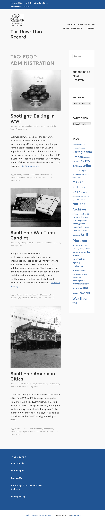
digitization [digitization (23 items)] (78, 166)
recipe (22, 177)
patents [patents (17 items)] (83, 220)
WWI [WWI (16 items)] (85, 299)
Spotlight (29, 177)
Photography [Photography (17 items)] (78, 227)
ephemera (27, 295)
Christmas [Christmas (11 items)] (86, 157)
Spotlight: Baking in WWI (33, 118)
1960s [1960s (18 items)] (79, 145)
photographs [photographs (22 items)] (79, 223)
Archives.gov (17, 470)
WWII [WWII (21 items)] (75, 303)
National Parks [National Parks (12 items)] (78, 214)
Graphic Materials (51, 384)
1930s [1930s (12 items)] (75, 145)
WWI (46, 177)
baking (19, 175)
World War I (39, 177)
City (18, 429)
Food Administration (43, 175)
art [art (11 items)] (84, 145)
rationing (15, 177)
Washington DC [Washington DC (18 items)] (79, 281)
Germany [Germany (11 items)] (75, 171)
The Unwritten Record (28, 34)
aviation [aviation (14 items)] (76, 148)
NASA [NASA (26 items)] (84, 192)
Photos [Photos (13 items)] (86, 227)
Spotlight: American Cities (31, 376)
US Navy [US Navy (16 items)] (87, 274)
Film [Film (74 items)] (87, 166)
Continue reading (30, 166)
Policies (90, 28)
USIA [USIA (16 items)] (81, 274)
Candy (19, 295)
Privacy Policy (18, 496)
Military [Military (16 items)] (76, 174)
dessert (26, 175)
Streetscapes (33, 431)
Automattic (77, 515)
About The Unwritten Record (80, 25)
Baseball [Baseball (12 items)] (82, 148)
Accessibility (18, 463)
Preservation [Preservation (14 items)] (77, 230)
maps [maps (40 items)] (82, 170)
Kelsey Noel (32, 126)
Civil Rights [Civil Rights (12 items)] (76, 161)
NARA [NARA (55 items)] (76, 192)
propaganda (48, 429)
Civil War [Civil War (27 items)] (86, 161)
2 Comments (50, 298)
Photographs (21, 129)
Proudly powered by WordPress (37, 515)
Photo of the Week (52, 243)
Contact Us (17, 478)
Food (32, 175)
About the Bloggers (72, 28)
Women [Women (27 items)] (77, 283)
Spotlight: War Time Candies (29, 235)
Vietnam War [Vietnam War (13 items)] (77, 277)
